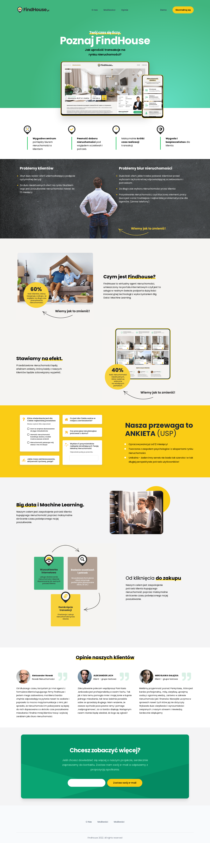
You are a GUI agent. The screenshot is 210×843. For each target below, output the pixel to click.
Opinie (124, 9)
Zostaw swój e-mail (124, 782)
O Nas (89, 821)
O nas (95, 9)
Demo (163, 9)
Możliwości (109, 9)
